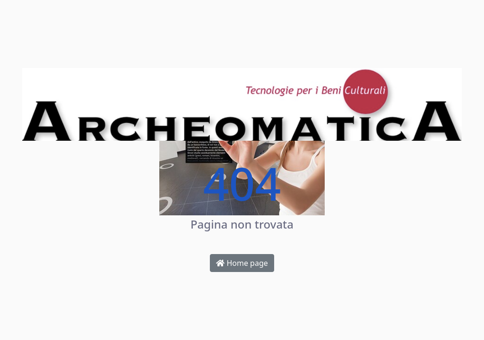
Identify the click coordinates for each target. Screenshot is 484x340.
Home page (242, 263)
